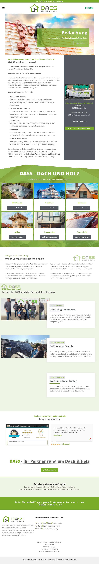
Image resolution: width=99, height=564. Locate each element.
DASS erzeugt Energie (61, 346)
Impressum (42, 559)
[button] (3, 8)
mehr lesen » (58, 435)
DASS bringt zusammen (63, 309)
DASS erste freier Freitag (63, 380)
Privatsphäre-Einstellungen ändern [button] (67, 559)
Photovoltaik (58, 523)
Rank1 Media (34, 559)
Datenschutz (51, 559)
